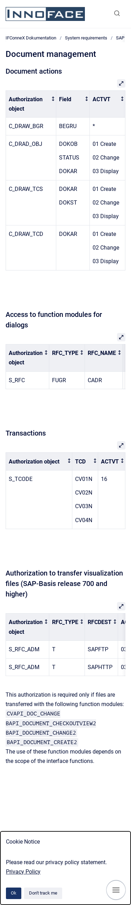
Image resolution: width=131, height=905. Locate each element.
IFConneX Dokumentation (31, 37)
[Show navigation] (116, 890)
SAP (120, 37)
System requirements (86, 37)
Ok (13, 893)
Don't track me (43, 893)
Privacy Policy (23, 871)
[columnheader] (31, 104)
